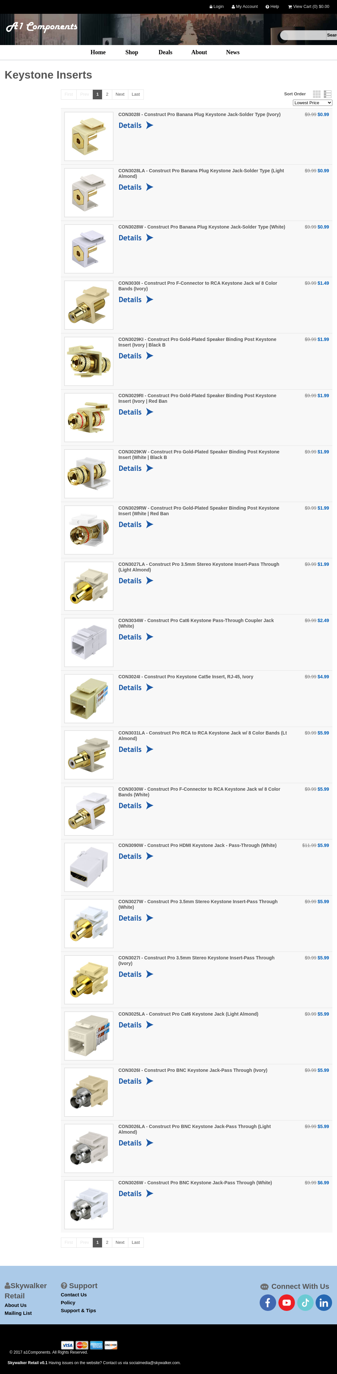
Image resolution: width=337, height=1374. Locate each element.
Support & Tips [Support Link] (78, 1310)
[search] (303, 35)
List (327, 94)
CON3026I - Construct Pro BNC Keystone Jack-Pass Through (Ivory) (193, 1070)
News (233, 52)
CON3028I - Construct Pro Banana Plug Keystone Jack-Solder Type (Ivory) (199, 114)
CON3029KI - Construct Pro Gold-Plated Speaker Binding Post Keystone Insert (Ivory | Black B (197, 342)
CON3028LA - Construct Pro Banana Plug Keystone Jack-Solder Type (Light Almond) (201, 173)
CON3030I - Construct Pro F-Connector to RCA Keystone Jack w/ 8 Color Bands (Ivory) (197, 285)
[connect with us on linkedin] (324, 1302)
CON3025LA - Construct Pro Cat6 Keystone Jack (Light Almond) (188, 1014)
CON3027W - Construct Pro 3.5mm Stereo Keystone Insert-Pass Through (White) (198, 904)
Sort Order (295, 93)
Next (120, 94)
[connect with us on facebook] (268, 1302)
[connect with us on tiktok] (305, 1302)
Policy (68, 1302)
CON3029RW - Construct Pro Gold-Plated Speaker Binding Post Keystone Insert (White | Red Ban (198, 510)
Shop (131, 52)
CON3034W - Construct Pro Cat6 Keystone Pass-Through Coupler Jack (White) (196, 623)
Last (136, 94)
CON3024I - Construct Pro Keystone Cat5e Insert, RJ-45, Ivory (185, 676)
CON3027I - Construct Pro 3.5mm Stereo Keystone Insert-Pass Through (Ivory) (196, 960)
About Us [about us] (16, 1305)
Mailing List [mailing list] (18, 1313)
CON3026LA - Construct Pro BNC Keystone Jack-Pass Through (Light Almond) (194, 1129)
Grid (317, 94)
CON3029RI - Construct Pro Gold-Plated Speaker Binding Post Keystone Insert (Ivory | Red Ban (197, 398)
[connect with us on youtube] (286, 1302)
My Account (245, 6)
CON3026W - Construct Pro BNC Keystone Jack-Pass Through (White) (195, 1182)
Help (272, 6)
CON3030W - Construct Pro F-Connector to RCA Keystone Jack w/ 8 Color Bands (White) (199, 791)
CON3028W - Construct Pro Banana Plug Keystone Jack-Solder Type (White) (201, 226)
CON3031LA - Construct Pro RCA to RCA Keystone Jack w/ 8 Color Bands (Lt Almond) (202, 735)
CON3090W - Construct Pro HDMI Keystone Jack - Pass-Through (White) (197, 845)
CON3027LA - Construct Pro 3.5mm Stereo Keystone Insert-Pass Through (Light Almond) (198, 567)
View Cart (308, 6)
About (199, 52)
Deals (165, 52)
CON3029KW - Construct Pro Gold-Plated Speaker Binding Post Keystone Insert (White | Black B (198, 454)
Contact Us (74, 1294)
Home (98, 52)
